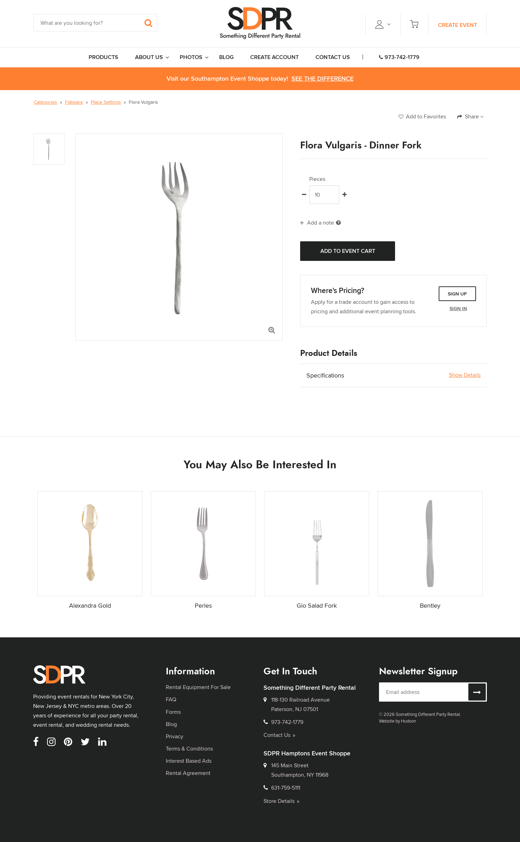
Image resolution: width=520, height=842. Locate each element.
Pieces (317, 179)
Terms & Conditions (189, 749)
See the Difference (322, 78)
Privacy (174, 736)
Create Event (457, 25)
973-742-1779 (399, 57)
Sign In (458, 308)
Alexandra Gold (90, 605)
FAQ (171, 699)
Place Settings (106, 101)
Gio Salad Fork (317, 605)
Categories (45, 101)
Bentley (430, 605)
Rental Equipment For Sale (198, 687)
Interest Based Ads (188, 761)
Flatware (74, 101)
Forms (173, 712)
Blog (171, 724)
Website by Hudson (397, 721)
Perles (203, 605)
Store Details (281, 801)
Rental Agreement (188, 773)
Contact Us (279, 735)
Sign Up (457, 293)
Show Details (465, 375)
